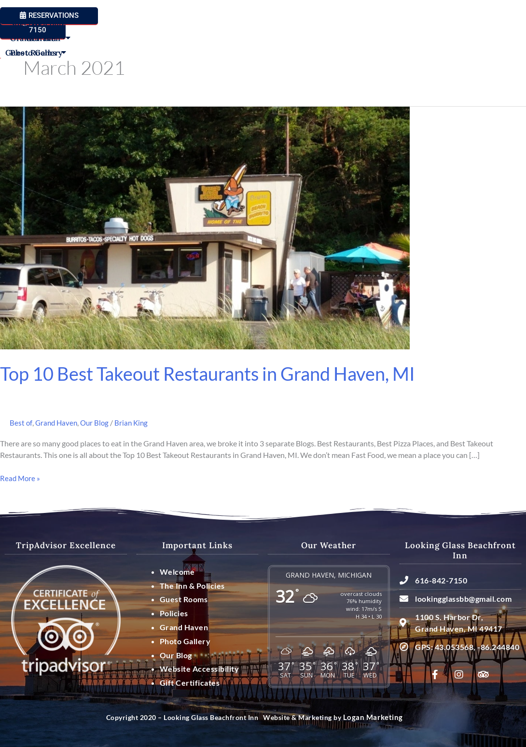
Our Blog (97, 422)
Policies (174, 612)
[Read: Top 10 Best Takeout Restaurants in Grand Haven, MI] (205, 227)
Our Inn (96, 43)
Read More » (21, 477)
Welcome (48, 43)
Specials (374, 43)
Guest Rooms (156, 43)
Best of (21, 422)
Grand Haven (430, 43)
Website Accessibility (199, 668)
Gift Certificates (190, 682)
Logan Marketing (370, 717)
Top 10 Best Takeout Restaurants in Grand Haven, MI (219, 373)
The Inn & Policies (192, 585)
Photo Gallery (385, 57)
